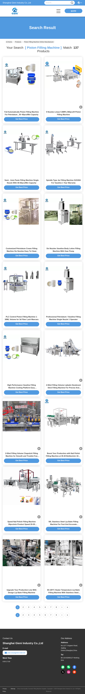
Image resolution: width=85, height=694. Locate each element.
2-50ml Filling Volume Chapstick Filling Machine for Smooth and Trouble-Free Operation (21, 456)
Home (9, 42)
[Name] (72, 2)
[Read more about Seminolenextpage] (62, 615)
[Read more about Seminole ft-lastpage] (67, 615)
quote (73, 11)
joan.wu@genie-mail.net (14, 653)
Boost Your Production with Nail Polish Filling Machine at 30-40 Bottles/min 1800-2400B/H (63, 456)
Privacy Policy (5, 690)
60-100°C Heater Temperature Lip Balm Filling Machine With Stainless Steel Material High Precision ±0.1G (63, 592)
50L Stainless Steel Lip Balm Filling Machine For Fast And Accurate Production (63, 524)
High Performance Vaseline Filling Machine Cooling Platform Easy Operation (21, 387)
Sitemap (13, 688)
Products (18, 42)
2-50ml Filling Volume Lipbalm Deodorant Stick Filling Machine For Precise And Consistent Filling (63, 387)
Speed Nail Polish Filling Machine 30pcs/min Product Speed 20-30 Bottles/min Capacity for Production (22, 524)
